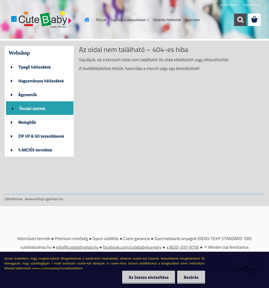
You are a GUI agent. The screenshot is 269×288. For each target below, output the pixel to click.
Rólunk (101, 19)
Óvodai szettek (33, 108)
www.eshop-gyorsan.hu (44, 199)
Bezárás (190, 277)
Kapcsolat (193, 19)
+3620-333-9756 (182, 247)
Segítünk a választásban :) (130, 19)
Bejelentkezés (229, 4)
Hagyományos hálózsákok (41, 81)
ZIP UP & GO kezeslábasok (41, 136)
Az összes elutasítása (148, 277)
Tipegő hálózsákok (34, 67)
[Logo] (42, 20)
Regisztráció (251, 4)
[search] (240, 20)
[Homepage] (85, 20)
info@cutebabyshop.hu (77, 247)
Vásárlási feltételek (167, 19)
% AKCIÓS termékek (35, 150)
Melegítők (27, 122)
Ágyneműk (27, 95)
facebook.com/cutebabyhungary (132, 247)
